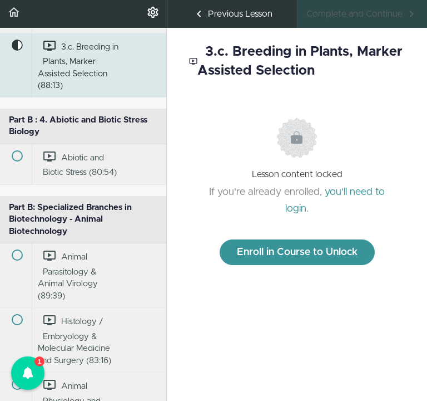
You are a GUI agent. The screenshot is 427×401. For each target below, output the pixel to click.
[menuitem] (153, 14)
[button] (14, 14)
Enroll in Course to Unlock (297, 252)
